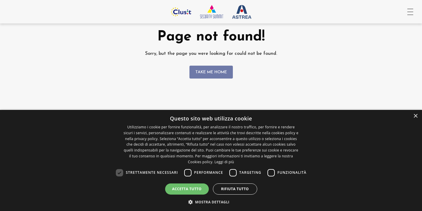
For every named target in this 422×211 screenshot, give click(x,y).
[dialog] (211, 160)
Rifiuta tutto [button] (235, 188)
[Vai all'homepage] (211, 11)
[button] (211, 201)
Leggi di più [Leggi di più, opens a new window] (224, 161)
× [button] (415, 116)
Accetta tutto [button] (186, 188)
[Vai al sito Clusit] (181, 11)
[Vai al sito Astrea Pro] (241, 11)
